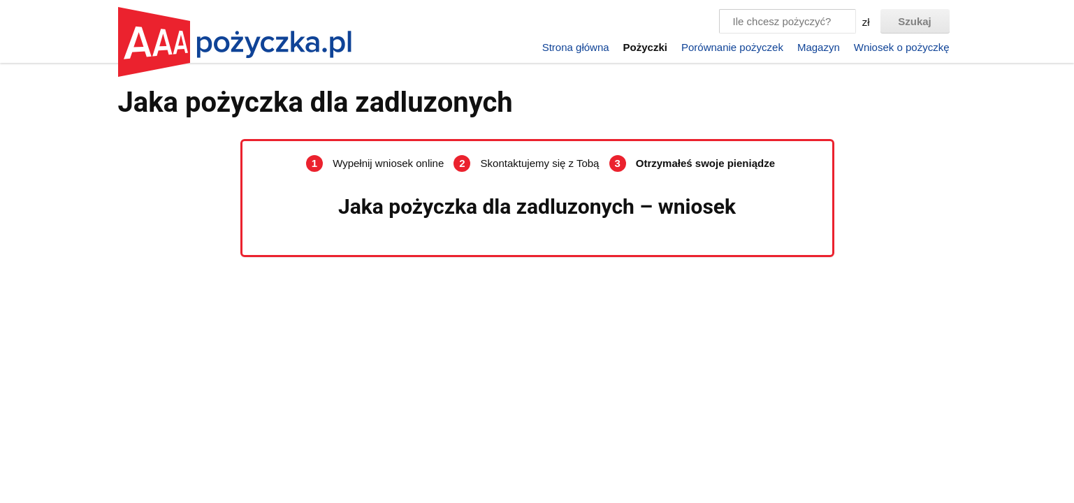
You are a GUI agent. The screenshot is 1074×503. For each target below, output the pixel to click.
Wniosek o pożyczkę (902, 47)
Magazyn (818, 47)
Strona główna (575, 47)
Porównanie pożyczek (732, 47)
